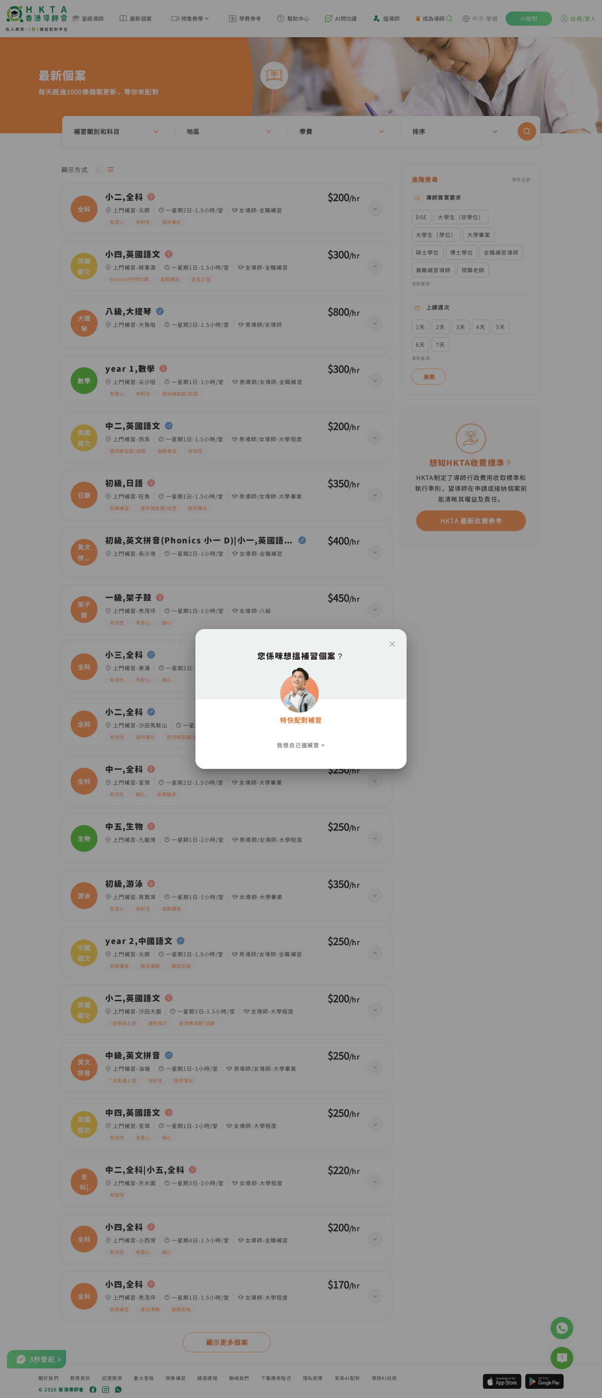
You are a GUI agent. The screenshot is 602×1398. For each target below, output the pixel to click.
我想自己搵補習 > (301, 745)
